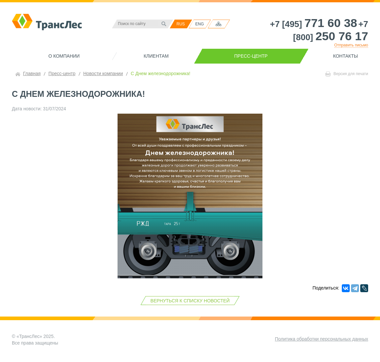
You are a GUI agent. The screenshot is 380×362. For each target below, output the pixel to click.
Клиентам (156, 56)
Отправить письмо (351, 45)
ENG (199, 24)
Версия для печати (346, 74)
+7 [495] (313, 24)
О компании (64, 56)
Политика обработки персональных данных (321, 339)
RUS (180, 24)
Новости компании (103, 73)
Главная (32, 73)
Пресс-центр (250, 56)
